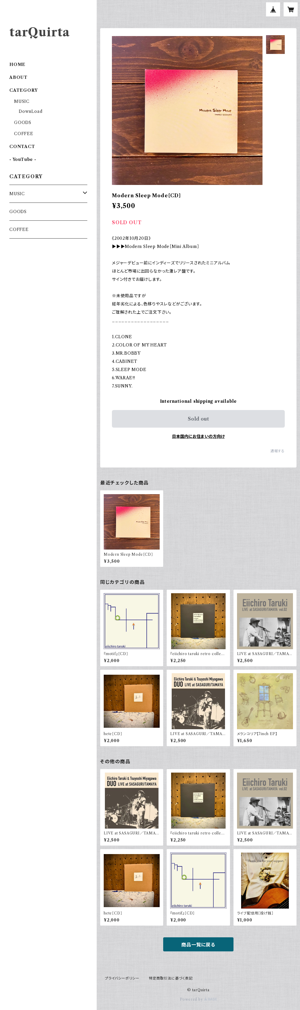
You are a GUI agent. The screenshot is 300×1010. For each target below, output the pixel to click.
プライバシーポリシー (122, 978)
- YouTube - (22, 159)
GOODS (22, 122)
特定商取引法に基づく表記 (171, 978)
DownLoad (30, 111)
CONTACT (22, 146)
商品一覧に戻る (198, 945)
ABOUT (18, 77)
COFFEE (23, 133)
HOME (17, 64)
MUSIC (22, 101)
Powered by (198, 999)
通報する (277, 451)
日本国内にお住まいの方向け (198, 436)
